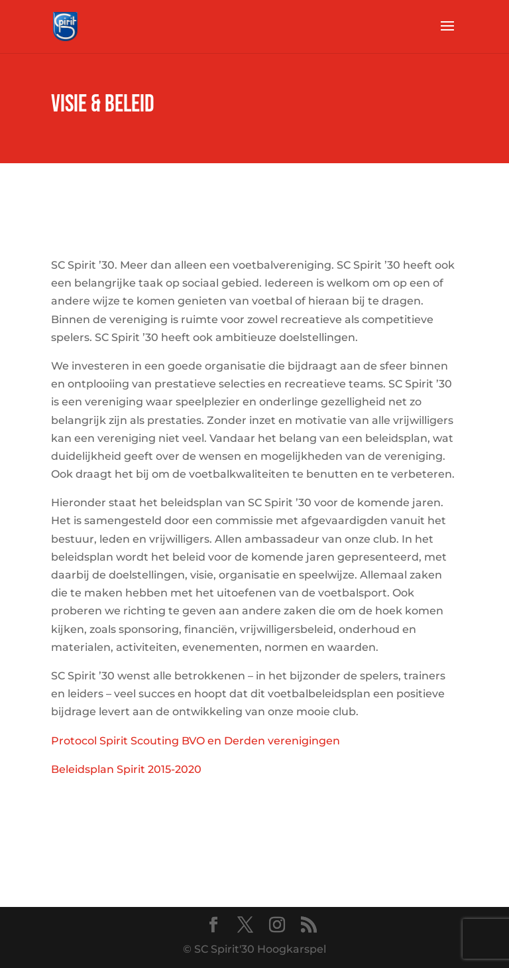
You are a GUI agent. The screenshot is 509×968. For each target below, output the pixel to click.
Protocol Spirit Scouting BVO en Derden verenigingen (195, 740)
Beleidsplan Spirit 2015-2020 (126, 769)
